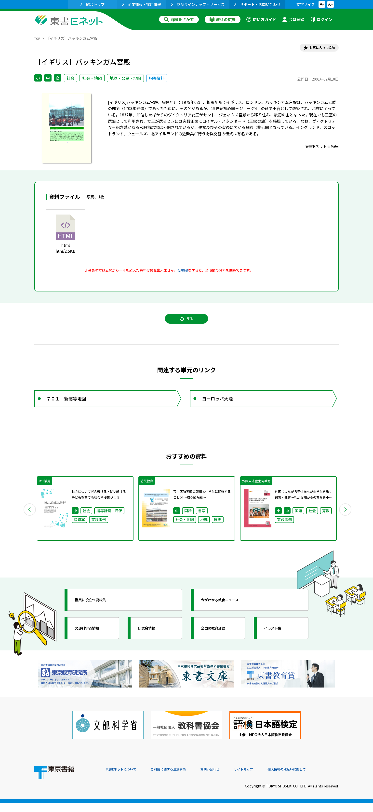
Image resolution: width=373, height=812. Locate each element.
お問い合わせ (227, 779)
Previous (27, 521)
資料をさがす (179, 19)
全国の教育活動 (218, 642)
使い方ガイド (261, 19)
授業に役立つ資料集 (97, 614)
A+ (330, 4)
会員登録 (293, 19)
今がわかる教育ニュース (227, 614)
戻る (186, 324)
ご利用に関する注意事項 (179, 779)
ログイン (321, 19)
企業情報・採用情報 (141, 4)
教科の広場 (223, 19)
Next (345, 521)
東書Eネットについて (124, 779)
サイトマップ (265, 779)
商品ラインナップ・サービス (198, 4)
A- (322, 4)
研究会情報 (151, 642)
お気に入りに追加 (317, 49)
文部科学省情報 (92, 642)
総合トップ (92, 4)
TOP (38, 38)
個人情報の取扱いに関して (315, 779)
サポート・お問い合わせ (257, 4)
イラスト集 (277, 642)
